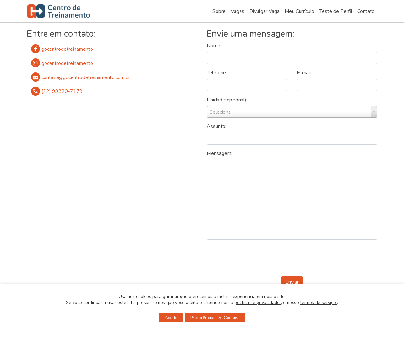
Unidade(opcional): (227, 99)
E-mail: (304, 72)
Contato (366, 11)
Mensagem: (219, 153)
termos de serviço (318, 303)
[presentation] (292, 258)
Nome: (214, 45)
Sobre (219, 11)
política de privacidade (258, 303)
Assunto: (216, 126)
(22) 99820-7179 (57, 91)
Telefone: (217, 72)
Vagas (237, 11)
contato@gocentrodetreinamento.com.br (80, 77)
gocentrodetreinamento (62, 49)
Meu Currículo (299, 11)
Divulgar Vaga (264, 11)
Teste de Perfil (335, 11)
